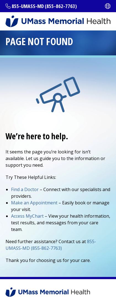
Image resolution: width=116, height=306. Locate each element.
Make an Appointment (34, 203)
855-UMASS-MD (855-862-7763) (44, 6)
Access (27, 216)
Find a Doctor (25, 189)
